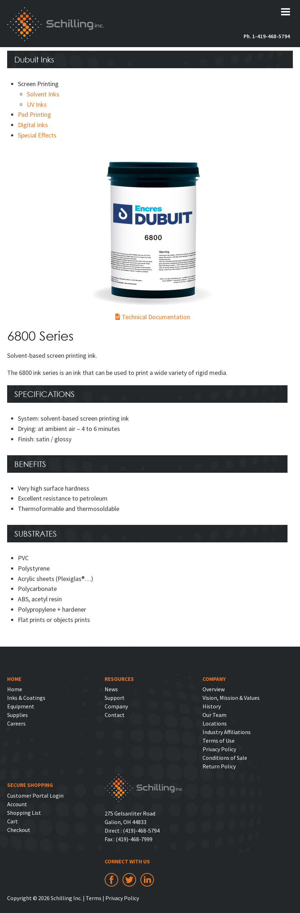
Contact (115, 714)
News (111, 689)
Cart (12, 821)
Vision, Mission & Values (231, 697)
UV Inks (37, 104)
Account (17, 804)
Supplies (17, 714)
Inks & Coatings (26, 697)
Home (14, 689)
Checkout (18, 829)
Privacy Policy (219, 749)
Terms (93, 898)
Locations (214, 723)
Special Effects (37, 135)
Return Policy (219, 766)
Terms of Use (218, 740)
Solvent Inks (43, 94)
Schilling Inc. (55, 24)
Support (115, 697)
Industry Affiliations (226, 732)
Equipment (20, 706)
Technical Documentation (152, 317)
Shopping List (24, 812)
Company (116, 706)
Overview (213, 689)
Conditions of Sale (224, 757)
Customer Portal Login (35, 795)
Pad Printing (34, 114)
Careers (16, 723)
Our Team (214, 714)
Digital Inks (33, 125)
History (211, 706)
